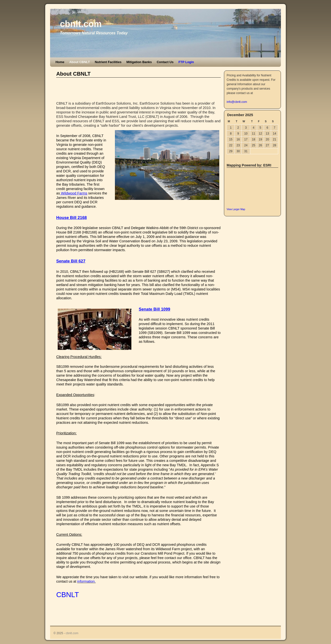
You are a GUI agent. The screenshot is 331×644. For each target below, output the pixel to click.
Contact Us (165, 62)
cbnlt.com (81, 24)
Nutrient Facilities (108, 62)
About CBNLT (79, 62)
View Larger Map (236, 209)
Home (59, 62)
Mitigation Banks (139, 62)
